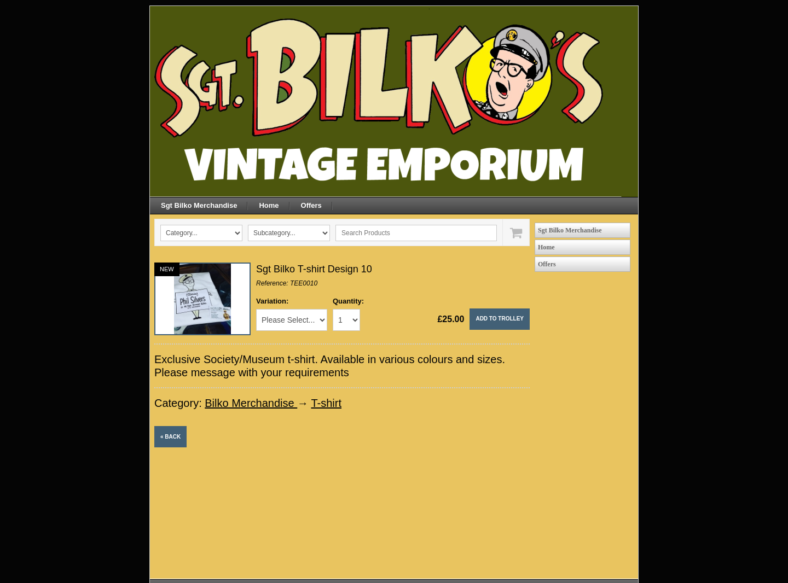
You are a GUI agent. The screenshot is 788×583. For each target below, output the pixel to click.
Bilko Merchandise (251, 403)
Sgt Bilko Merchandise (199, 205)
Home (269, 205)
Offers (311, 205)
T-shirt (326, 403)
